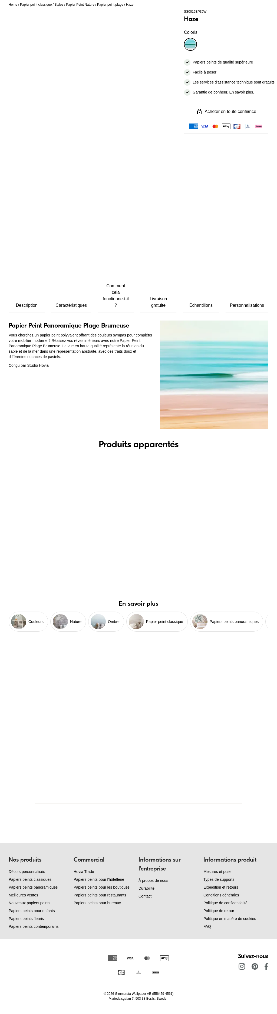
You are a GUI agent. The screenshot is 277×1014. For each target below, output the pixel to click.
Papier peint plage (110, 4)
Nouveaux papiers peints (29, 903)
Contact (144, 896)
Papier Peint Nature (80, 4)
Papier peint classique (36, 4)
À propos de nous (153, 880)
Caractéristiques (71, 305)
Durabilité (146, 888)
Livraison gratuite (158, 302)
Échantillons (201, 305)
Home (13, 4)
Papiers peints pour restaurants (100, 895)
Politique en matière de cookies (229, 918)
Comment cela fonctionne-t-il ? (116, 295)
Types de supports (218, 879)
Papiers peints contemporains (33, 926)
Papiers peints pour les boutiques (102, 887)
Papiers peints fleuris (26, 918)
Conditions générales (221, 895)
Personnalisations (247, 305)
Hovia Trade (84, 871)
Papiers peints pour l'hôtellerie (99, 879)
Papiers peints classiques (30, 879)
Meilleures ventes (23, 895)
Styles (58, 4)
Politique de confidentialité (225, 903)
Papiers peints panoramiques (33, 887)
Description (27, 305)
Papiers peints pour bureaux (97, 903)
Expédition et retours (220, 887)
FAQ (207, 926)
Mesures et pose (217, 871)
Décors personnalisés (27, 871)
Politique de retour (218, 911)
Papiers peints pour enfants (32, 911)
